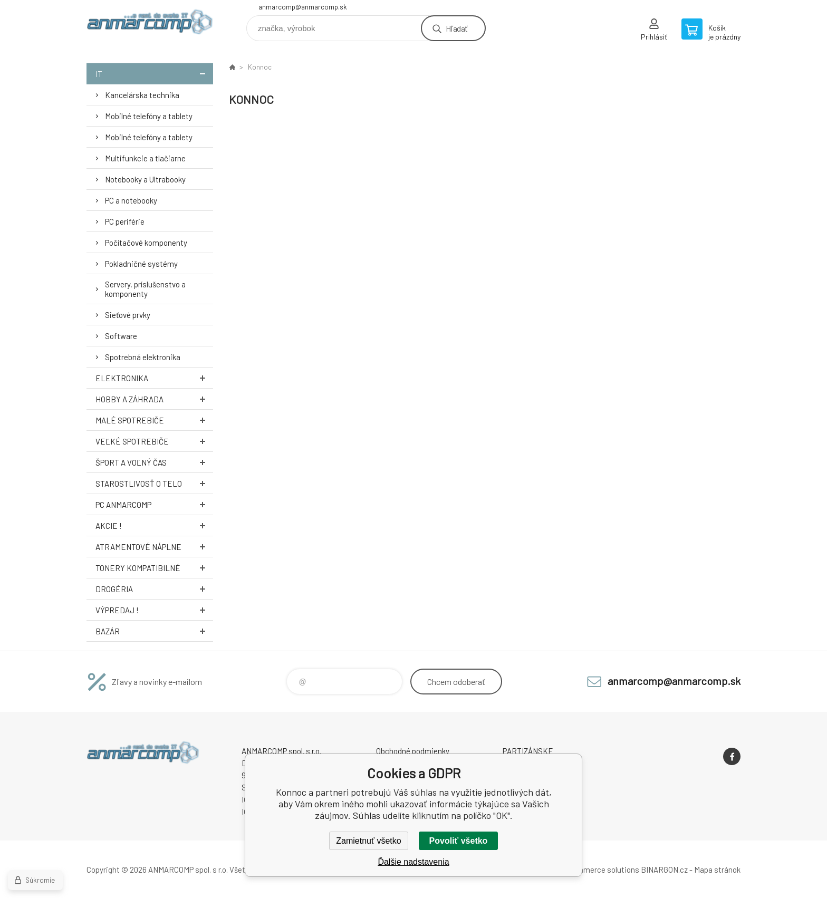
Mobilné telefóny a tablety (149, 116)
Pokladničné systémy (141, 263)
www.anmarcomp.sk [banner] (149, 24)
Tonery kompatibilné (154, 567)
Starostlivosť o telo (154, 483)
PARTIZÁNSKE (528, 751)
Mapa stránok (717, 869)
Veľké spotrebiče (154, 441)
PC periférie (125, 221)
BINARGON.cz (664, 869)
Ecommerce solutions (601, 869)
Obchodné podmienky (412, 751)
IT (154, 73)
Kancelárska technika (142, 95)
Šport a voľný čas (154, 462)
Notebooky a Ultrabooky (145, 179)
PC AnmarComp (154, 504)
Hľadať (456, 28)
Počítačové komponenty (146, 242)
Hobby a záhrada (154, 399)
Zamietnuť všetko (368, 840)
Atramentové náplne (154, 546)
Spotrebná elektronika (142, 357)
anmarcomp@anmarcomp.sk (302, 7)
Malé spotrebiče (154, 420)
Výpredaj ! (154, 610)
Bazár (154, 631)
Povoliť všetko (458, 840)
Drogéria (154, 588)
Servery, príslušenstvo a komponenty (145, 288)
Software (121, 336)
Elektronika (154, 378)
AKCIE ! (154, 525)
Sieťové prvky (127, 315)
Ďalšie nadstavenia (413, 861)
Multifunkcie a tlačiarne (145, 158)
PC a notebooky (131, 200)
